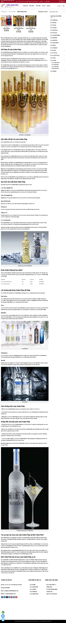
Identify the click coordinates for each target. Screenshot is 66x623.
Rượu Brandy (53, 22)
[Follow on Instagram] (4, 597)
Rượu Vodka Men (55, 64)
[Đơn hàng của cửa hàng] (57, 11)
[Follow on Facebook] (60, 1)
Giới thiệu (38, 5)
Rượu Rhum (53, 45)
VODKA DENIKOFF (6, 28)
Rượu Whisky (53, 71)
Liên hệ (48, 5)
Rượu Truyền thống (54, 55)
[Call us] (64, 1)
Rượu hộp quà (53, 32)
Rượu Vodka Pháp (55, 68)
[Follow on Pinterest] (12, 597)
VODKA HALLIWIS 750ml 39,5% (18, 29)
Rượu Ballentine (54, 20)
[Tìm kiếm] (16, 1)
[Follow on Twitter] (9, 597)
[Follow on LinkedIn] (14, 597)
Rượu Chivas (53, 25)
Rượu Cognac (53, 27)
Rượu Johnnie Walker (55, 35)
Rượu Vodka (12, 11)
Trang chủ (25, 5)
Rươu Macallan (53, 37)
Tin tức (43, 5)
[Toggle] (64, 50)
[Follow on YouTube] (16, 597)
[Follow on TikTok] (7, 597)
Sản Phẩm (32, 5)
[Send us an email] (62, 1)
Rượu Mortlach (53, 40)
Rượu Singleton (53, 47)
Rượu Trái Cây (53, 52)
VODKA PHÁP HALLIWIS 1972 (31, 29)
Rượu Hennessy (53, 30)
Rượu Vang (52, 58)
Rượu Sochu (53, 50)
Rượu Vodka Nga (55, 66)
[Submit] (64, 6)
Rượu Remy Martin (54, 42)
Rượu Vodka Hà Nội (56, 62)
